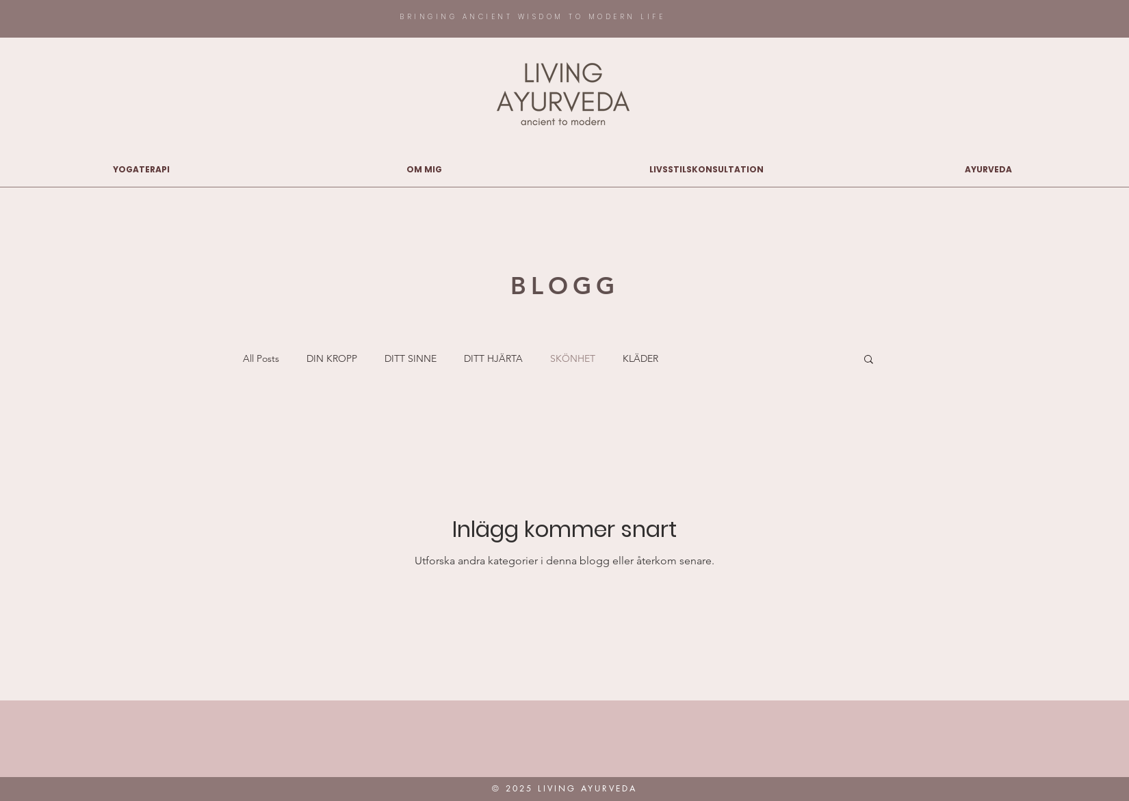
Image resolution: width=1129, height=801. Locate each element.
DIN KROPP (332, 359)
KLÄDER (640, 359)
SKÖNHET (572, 359)
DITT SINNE (411, 359)
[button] (868, 360)
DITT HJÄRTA (493, 359)
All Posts (261, 359)
